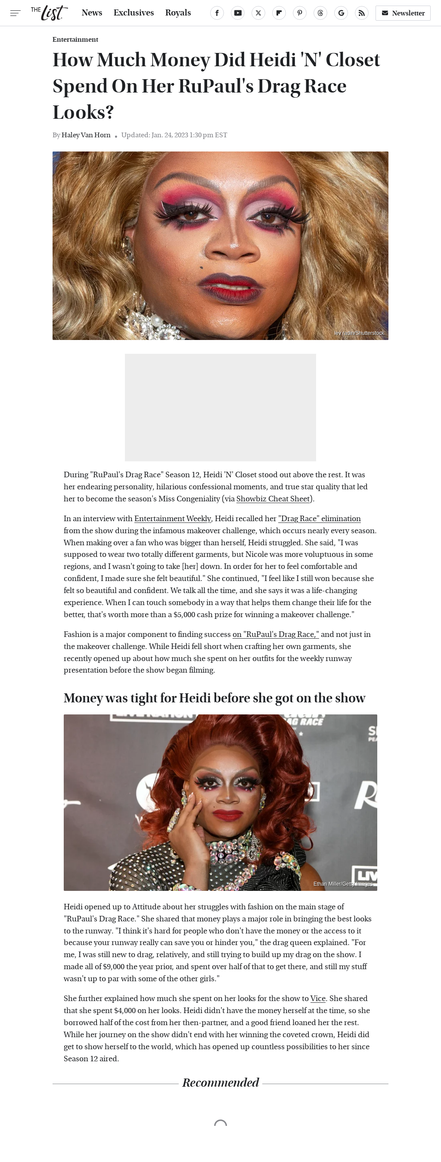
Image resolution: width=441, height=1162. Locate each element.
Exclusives (134, 13)
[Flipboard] (279, 13)
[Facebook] (217, 13)
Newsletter (403, 13)
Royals (178, 13)
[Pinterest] (300, 13)
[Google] (341, 13)
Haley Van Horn (86, 135)
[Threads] (320, 13)
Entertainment (75, 39)
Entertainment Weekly (172, 518)
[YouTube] (238, 13)
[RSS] (362, 13)
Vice (318, 998)
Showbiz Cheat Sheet (273, 499)
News (92, 13)
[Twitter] (258, 13)
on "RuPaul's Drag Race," (276, 634)
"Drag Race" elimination (319, 518)
